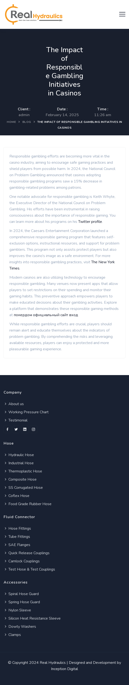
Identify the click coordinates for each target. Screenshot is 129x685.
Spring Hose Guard (22, 602)
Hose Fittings (17, 528)
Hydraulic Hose (19, 455)
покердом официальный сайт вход (46, 315)
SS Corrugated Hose (23, 487)
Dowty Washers (20, 626)
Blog (26, 122)
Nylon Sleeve (17, 610)
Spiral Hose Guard (21, 594)
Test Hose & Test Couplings (29, 569)
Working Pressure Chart (26, 412)
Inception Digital (64, 669)
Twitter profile (90, 221)
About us (14, 404)
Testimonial (15, 420)
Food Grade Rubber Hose (28, 504)
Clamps (12, 634)
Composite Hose (20, 479)
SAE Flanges (17, 544)
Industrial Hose (19, 463)
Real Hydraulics (53, 662)
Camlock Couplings (22, 561)
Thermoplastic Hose (23, 471)
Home (11, 122)
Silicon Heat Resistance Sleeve (32, 618)
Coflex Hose (16, 495)
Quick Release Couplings (27, 553)
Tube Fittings (17, 536)
